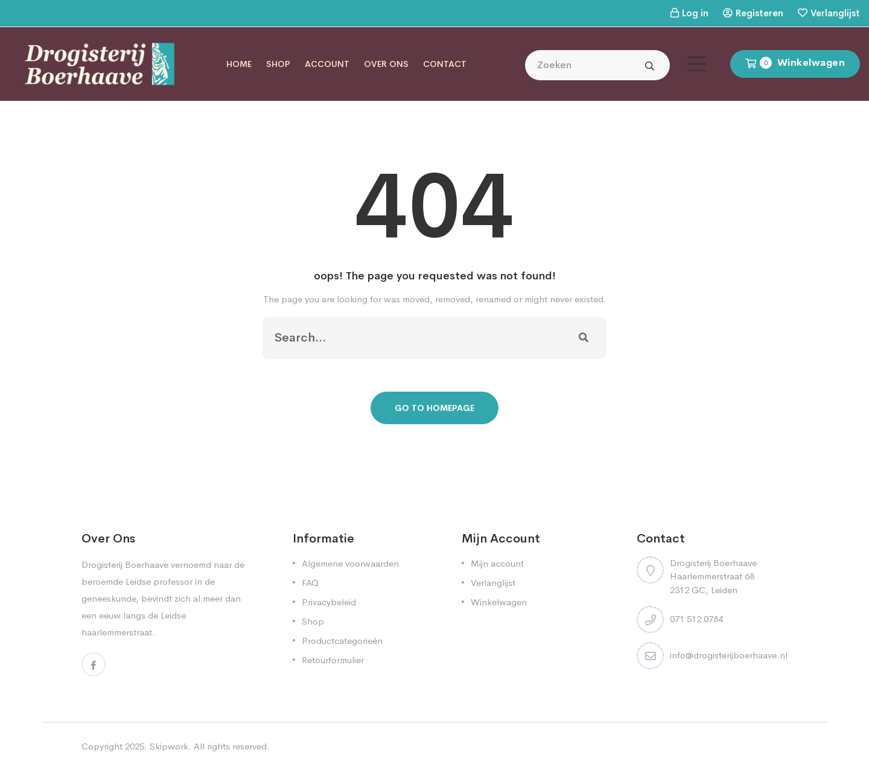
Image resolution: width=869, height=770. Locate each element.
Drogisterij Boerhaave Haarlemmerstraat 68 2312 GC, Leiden (713, 576)
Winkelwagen (499, 602)
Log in (695, 13)
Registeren (759, 13)
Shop (278, 64)
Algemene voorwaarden (350, 563)
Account (327, 64)
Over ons (386, 64)
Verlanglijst (835, 13)
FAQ (310, 582)
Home (239, 64)
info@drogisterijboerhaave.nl (729, 655)
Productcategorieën (342, 640)
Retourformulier (333, 660)
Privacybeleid (329, 602)
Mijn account (497, 563)
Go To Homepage (434, 407)
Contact (444, 64)
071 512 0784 (696, 619)
